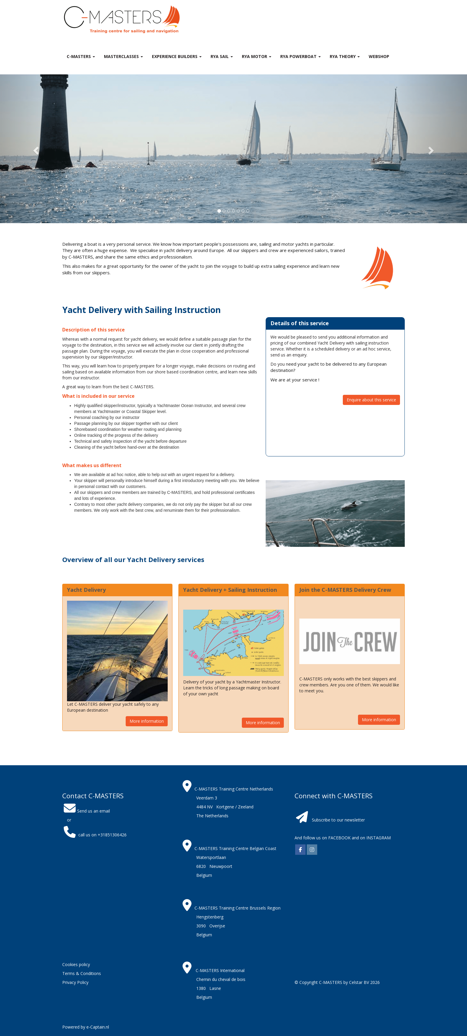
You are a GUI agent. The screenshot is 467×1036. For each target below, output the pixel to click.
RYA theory (345, 56)
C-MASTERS (81, 56)
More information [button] (147, 721)
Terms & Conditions (81, 973)
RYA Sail (222, 56)
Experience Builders (177, 56)
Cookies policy (76, 964)
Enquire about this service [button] (371, 400)
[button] (35, 148)
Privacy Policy (75, 982)
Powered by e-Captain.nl (85, 1027)
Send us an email (86, 811)
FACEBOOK (339, 838)
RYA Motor (256, 56)
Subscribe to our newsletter (338, 820)
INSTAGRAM (378, 838)
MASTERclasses (123, 56)
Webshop (379, 56)
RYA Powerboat (300, 56)
